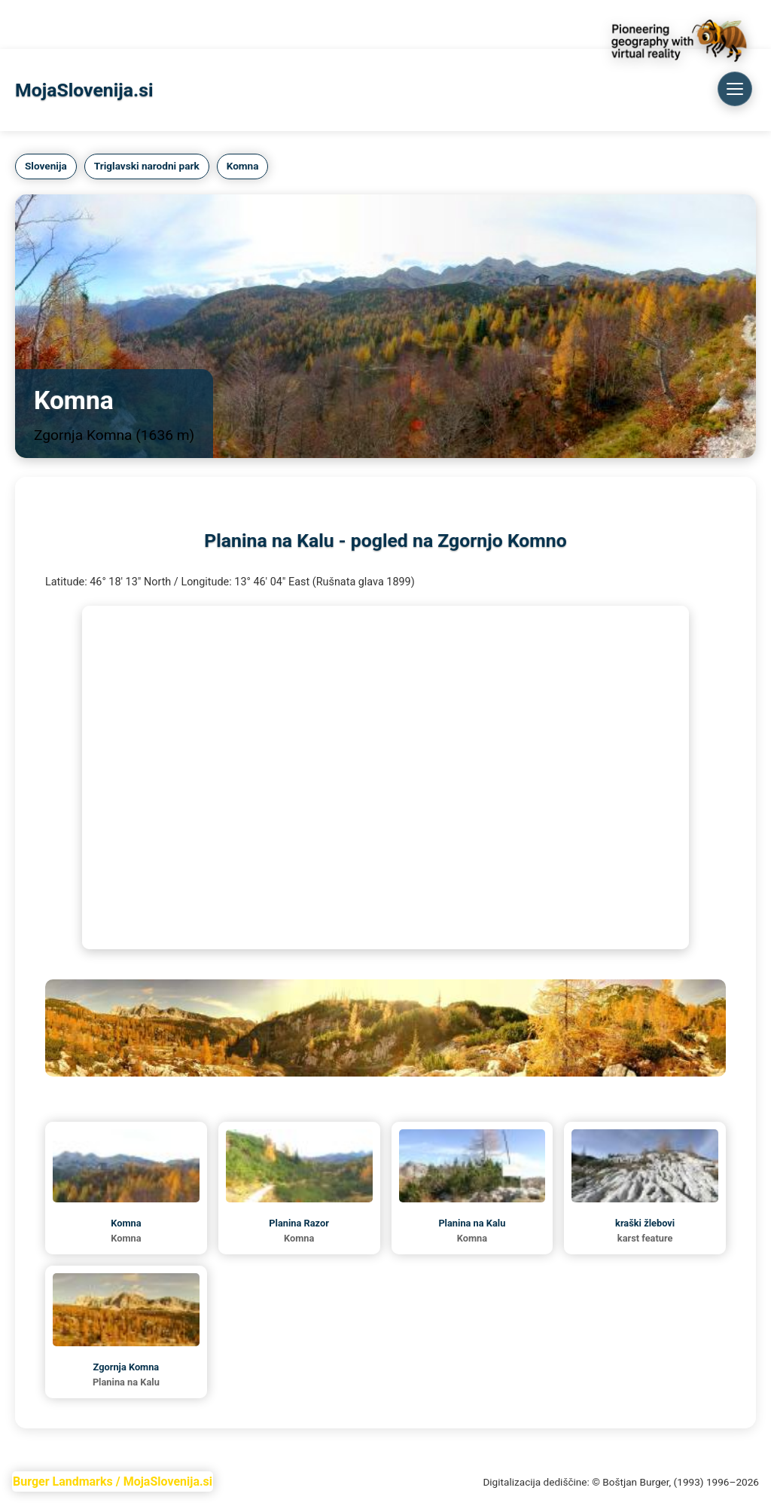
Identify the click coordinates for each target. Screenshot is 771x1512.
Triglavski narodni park (147, 166)
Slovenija (46, 166)
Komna (189, 24)
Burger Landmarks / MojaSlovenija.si (112, 1481)
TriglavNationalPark (104, 24)
